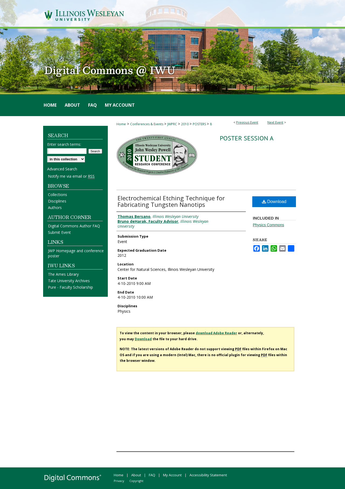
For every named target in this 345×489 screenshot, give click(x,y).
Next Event (275, 122)
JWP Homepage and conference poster (76, 253)
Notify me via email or (71, 176)
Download (274, 201)
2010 (185, 124)
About (136, 475)
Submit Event (59, 232)
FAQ (152, 475)
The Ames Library (63, 274)
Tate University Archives (69, 280)
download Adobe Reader (216, 333)
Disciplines (57, 201)
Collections (57, 194)
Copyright (136, 481)
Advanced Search (62, 168)
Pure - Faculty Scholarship (70, 287)
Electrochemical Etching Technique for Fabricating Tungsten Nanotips (171, 201)
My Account (172, 475)
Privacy (119, 481)
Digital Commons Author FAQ (74, 225)
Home (121, 124)
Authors (55, 207)
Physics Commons (268, 225)
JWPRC (172, 124)
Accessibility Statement (208, 475)
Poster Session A (246, 138)
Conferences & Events (147, 124)
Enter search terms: (64, 144)
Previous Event (247, 122)
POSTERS (200, 124)
